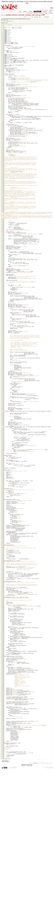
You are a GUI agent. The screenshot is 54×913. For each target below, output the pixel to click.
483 (3, 600)
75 (3, 111)
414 (3, 519)
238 (3, 310)
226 (3, 296)
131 (3, 177)
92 (3, 131)
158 (3, 209)
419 (3, 525)
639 (3, 784)
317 (3, 403)
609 (3, 748)
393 (3, 493)
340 (3, 430)
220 (3, 289)
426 (3, 534)
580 (3, 714)
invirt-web (21, 15)
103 (3, 144)
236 (3, 308)
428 (3, 536)
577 (3, 711)
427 (3, 535)
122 (3, 167)
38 (3, 68)
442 (3, 552)
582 (3, 717)
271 (3, 349)
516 (3, 639)
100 (3, 141)
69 (3, 104)
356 (3, 449)
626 (3, 768)
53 (3, 85)
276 (3, 355)
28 (3, 56)
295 (3, 377)
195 (3, 260)
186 (3, 242)
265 (3, 342)
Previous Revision (29, 13)
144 (3, 192)
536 (3, 663)
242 (3, 315)
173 (3, 227)
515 (3, 638)
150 (3, 200)
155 (3, 206)
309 (3, 394)
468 (3, 582)
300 (3, 383)
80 (3, 117)
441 (3, 551)
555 (3, 685)
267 (3, 344)
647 (3, 793)
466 (3, 580)
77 (3, 113)
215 (3, 283)
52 (3, 84)
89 (3, 128)
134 (3, 181)
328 (3, 416)
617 (3, 758)
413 (3, 518)
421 (3, 528)
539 (3, 666)
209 (3, 276)
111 (3, 154)
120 (3, 164)
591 (3, 727)
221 (3, 290)
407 (3, 511)
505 (3, 626)
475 (3, 590)
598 (3, 735)
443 (3, 553)
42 (3, 72)
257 (3, 332)
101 (3, 142)
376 (3, 473)
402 (3, 504)
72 (3, 107)
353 (3, 445)
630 (3, 773)
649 (3, 796)
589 (3, 725)
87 (3, 125)
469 (3, 583)
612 (3, 752)
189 (3, 246)
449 (3, 560)
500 (3, 620)
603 (3, 741)
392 (3, 492)
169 (3, 222)
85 (3, 123)
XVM (30, 1)
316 (3, 402)
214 (3, 282)
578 (3, 712)
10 (3, 35)
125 (3, 170)
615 (3, 755)
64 (3, 98)
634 (3, 778)
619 (3, 760)
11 (3, 36)
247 (3, 321)
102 (3, 143)
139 (3, 187)
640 (3, 785)
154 (3, 204)
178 (3, 233)
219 (3, 288)
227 (3, 297)
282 (3, 362)
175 (3, 229)
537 (3, 664)
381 (3, 479)
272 (3, 350)
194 (3, 258)
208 (3, 274)
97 (3, 137)
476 (3, 591)
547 (3, 676)
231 (3, 302)
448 (3, 559)
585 (3, 720)
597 (3, 734)
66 (3, 100)
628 (3, 771)
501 (3, 621)
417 (3, 523)
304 (3, 388)
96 (3, 136)
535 (3, 662)
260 (3, 336)
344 (3, 434)
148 (3, 197)
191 (3, 248)
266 (3, 343)
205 (3, 271)
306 (3, 390)
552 (3, 682)
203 (3, 269)
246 (3, 320)
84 (3, 122)
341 (3, 431)
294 (3, 376)
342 (3, 432)
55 (3, 87)
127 (3, 173)
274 (3, 352)
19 (3, 46)
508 (3, 630)
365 (3, 460)
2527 (43, 15)
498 (3, 618)
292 (3, 374)
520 (3, 644)
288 (3, 369)
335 (3, 424)
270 (3, 347)
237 (3, 309)
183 (3, 239)
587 (3, 723)
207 (3, 273)
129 (3, 175)
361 (3, 455)
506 (3, 627)
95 (3, 135)
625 (3, 767)
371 (3, 467)
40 (3, 70)
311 (3, 396)
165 (3, 217)
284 (3, 364)
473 (3, 588)
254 (3, 329)
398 (3, 499)
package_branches (11, 15)
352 (3, 444)
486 (3, 603)
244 (3, 317)
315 (3, 401)
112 (3, 155)
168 (3, 221)
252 (3, 327)
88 (3, 127)
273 (3, 351)
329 (3, 417)
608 (3, 747)
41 (3, 71)
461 (3, 574)
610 (3, 749)
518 (3, 642)
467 (3, 581)
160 (3, 211)
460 (3, 573)
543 (3, 671)
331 (3, 419)
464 (3, 578)
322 (3, 409)
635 (3, 779)
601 (3, 739)
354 (3, 446)
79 (3, 116)
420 (3, 527)
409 (3, 513)
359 (3, 452)
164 (3, 216)
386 (3, 484)
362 (3, 456)
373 (3, 469)
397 (3, 498)
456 (3, 568)
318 (3, 404)
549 (3, 678)
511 (3, 633)
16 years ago (28, 18)
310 (3, 395)
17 (3, 43)
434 (3, 543)
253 (3, 328)
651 (3, 798)
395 (3, 496)
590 (3, 726)
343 (3, 433)
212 (3, 279)
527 (3, 652)
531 (3, 657)
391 (3, 491)
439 (3, 548)
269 (3, 346)
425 (3, 533)
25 (3, 53)
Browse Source (37, 11)
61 (3, 94)
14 (3, 40)
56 (3, 89)
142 (3, 190)
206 (3, 272)
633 (3, 777)
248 (3, 322)
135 (3, 182)
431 (3, 539)
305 (3, 389)
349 (3, 440)
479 (3, 595)
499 (3, 619)
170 (3, 223)
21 (3, 48)
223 (3, 292)
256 (3, 331)
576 (3, 710)
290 (3, 371)
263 (3, 339)
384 (3, 482)
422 (3, 529)
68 (3, 103)
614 (3, 754)
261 (3, 337)
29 (3, 57)
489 (3, 607)
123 (3, 168)
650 (3, 797)
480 (3, 596)
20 (3, 47)
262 (3, 338)
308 (3, 393)
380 (3, 477)
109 (3, 151)
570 (3, 703)
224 (3, 293)
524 (3, 649)
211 (3, 278)
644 (3, 790)
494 (3, 613)
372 (3, 468)
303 (3, 387)
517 (3, 641)
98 (3, 138)
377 (3, 474)
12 (3, 37)
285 (3, 365)
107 (3, 149)
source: (3, 15)
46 (3, 77)
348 (3, 439)
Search (51, 11)
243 (3, 316)
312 (3, 397)
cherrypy (28, 15)
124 (3, 169)
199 (3, 264)
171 (3, 224)
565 (3, 697)
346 (3, 437)
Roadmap (30, 11)
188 (3, 245)
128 (3, 174)
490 (3, 608)
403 (3, 506)
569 (3, 702)
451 (3, 562)
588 (3, 724)
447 (3, 557)
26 (3, 54)
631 (3, 774)
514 (3, 637)
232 (3, 303)
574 (3, 708)
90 (3, 129)
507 (3, 629)
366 (3, 461)
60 (3, 93)
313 (3, 398)
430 (3, 538)
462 (3, 575)
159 (3, 210)
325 (3, 412)
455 (3, 567)
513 (3, 636)
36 (3, 65)
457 (3, 569)
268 (3, 345)
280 (3, 359)
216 (3, 284)
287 (3, 368)
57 (3, 90)
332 (3, 420)
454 (3, 566)
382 (3, 480)
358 (3, 451)
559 (3, 690)
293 (3, 375)
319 (3, 405)
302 (3, 386)
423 (3, 530)
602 (3, 740)
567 (3, 699)
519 (3, 643)
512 (3, 635)
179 (3, 234)
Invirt (25, 1)
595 (3, 732)
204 (3, 270)
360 (3, 454)
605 (3, 743)
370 (3, 466)
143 (3, 191)
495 (3, 614)
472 (3, 587)
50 (3, 82)
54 (3, 86)
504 (3, 625)
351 (3, 443)
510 (3, 632)
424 (3, 531)
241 (3, 314)
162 (3, 214)
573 (3, 706)
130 (3, 176)
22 (3, 49)
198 (3, 263)
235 (3, 307)
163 (3, 215)
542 (3, 670)
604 (3, 742)
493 (3, 612)
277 (3, 356)
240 (3, 313)
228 (3, 298)
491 (3, 609)
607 (3, 746)
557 (3, 688)
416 (3, 522)
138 (3, 185)
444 (3, 554)
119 (3, 163)
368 (3, 463)
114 (3, 157)
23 (3, 50)
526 (3, 651)
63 (3, 97)
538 (3, 665)
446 (3, 556)
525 (3, 650)
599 (3, 736)
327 (3, 414)
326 (3, 413)
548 (3, 677)
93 (3, 132)
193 (3, 257)
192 (3, 253)
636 (3, 780)
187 (3, 244)
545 (3, 673)
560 (3, 691)
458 (3, 570)
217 (3, 285)
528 (3, 653)
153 (3, 203)
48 (3, 79)
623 (3, 765)
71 (3, 106)
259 (3, 335)
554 (3, 684)
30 (3, 58)
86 (3, 124)
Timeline (25, 11)
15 (3, 41)
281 (3, 360)
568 (3, 700)
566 (3, 698)
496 (3, 615)
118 (3, 162)
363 (3, 457)
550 (3, 679)
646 (3, 792)
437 (3, 546)
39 (3, 69)
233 (3, 304)
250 (3, 324)
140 (3, 188)
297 (3, 380)
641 (3, 786)
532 (3, 658)
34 (3, 63)
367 (3, 462)
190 (3, 247)
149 (3, 198)
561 (3, 692)
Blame (47, 13)
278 (3, 357)
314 (3, 400)
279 (3, 358)
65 (3, 99)
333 (3, 422)
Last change (3, 18)
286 (3, 366)
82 (3, 119)
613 (3, 753)
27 (3, 55)
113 (3, 156)
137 (3, 184)
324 (3, 411)
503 (3, 624)
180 (3, 235)
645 (3, 791)
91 (3, 130)
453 (3, 565)
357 (3, 450)
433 (3, 542)
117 (3, 161)
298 (3, 381)
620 (3, 761)
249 (3, 323)
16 (3, 42)
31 (3, 59)
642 (3, 787)
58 (3, 91)
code (33, 15)
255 (3, 330)
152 (3, 202)
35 (3, 64)
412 (3, 517)
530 (3, 656)
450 (3, 561)
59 (3, 92)
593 (3, 730)
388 (3, 488)
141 (3, 189)
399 (3, 500)
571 (3, 704)
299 (3, 382)
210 (3, 277)
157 (3, 208)
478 (3, 594)
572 (3, 705)
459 (3, 572)
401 (3, 503)
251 (3, 325)
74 (3, 110)
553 (3, 683)
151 (3, 201)
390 (3, 490)
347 (3, 438)
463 (3, 576)
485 (3, 602)
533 (3, 659)
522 (3, 646)
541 (3, 668)
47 (3, 78)
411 (3, 516)
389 (3, 489)
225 (3, 295)
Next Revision (41, 13)
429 (3, 537)
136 (3, 183)
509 (3, 631)
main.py (37, 15)
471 (3, 586)
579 (3, 713)
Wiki (20, 11)
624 (3, 766)
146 (3, 195)
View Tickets (45, 11)
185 (3, 241)
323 (3, 410)
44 (3, 75)
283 (3, 363)
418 (3, 524)
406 (3, 510)
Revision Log (51, 13)
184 (3, 240)
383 (3, 481)
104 (3, 145)
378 (3, 475)
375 (3, 472)
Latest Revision (35, 13)
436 (3, 545)
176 (3, 230)
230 (3, 301)
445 (3, 555)
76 (3, 112)
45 (3, 76)
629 (3, 772)
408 (3, 512)
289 (3, 370)
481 (3, 597)
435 (3, 544)
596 (3, 733)
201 (3, 266)
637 (3, 781)
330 (3, 418)
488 (3, 606)
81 (3, 118)
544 (3, 672)
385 (3, 483)
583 (3, 718)
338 (3, 427)
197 (3, 262)
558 (3, 689)
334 (3, 423)
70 (3, 105)
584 (3, 719)
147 (3, 196)
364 (3, 458)
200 (3, 265)
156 (3, 207)
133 (3, 179)
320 (3, 406)
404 (3, 507)
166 (3, 218)
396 (3, 497)
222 (3, 291)
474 (3, 589)
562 (3, 693)
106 (3, 148)
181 (3, 236)
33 (3, 62)
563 (3, 694)
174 (3, 228)
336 (3, 425)
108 (3, 150)
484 (3, 601)
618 (3, 759)
